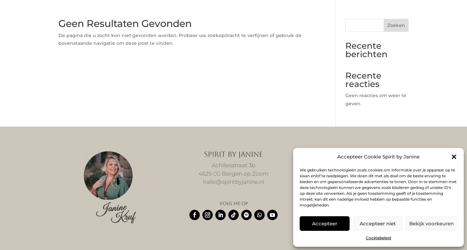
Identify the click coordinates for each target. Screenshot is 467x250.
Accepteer (324, 223)
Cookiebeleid (378, 237)
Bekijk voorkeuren (431, 223)
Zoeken (396, 25)
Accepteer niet (378, 223)
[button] (454, 157)
